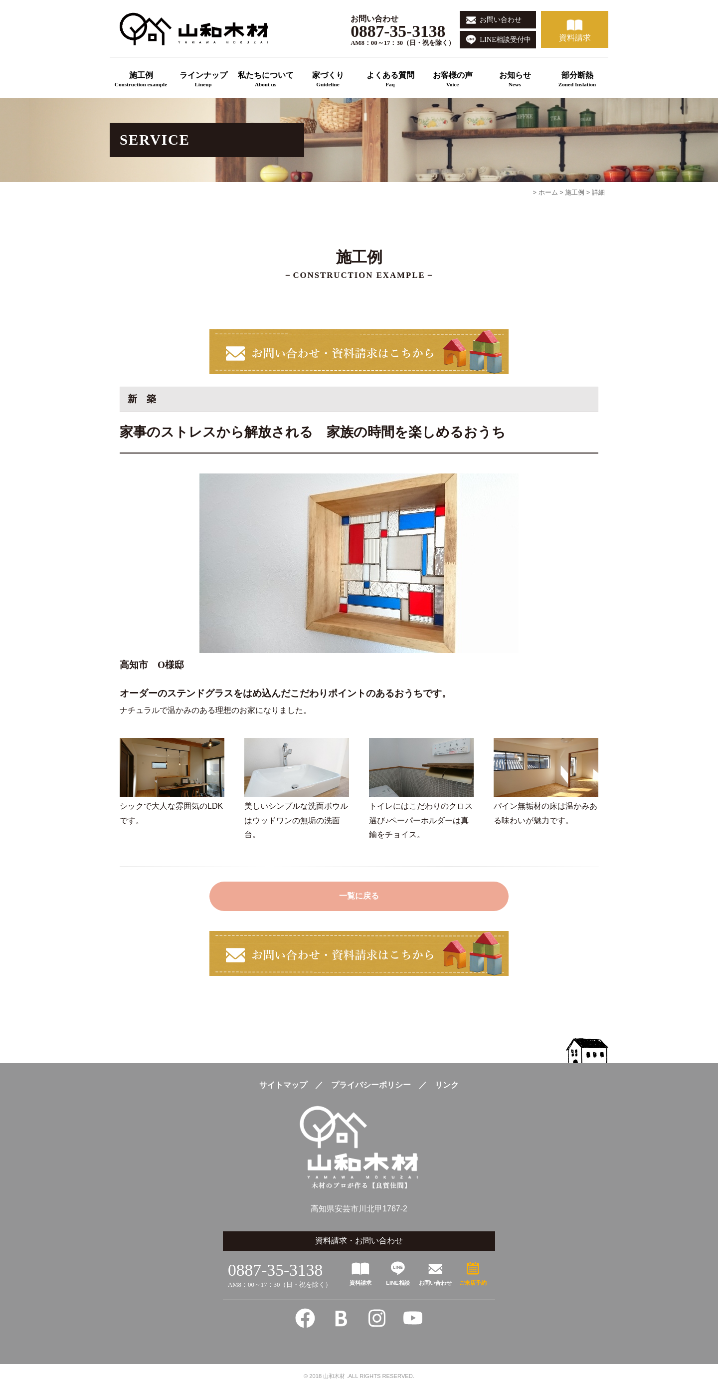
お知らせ (515, 80)
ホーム (548, 192)
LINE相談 (397, 1283)
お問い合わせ (501, 19)
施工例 (141, 80)
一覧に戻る (359, 896)
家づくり (328, 80)
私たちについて (265, 80)
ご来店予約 (473, 1283)
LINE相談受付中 (505, 39)
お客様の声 (452, 80)
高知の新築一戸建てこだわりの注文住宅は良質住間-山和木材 (198, 28)
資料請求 (575, 37)
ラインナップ (203, 80)
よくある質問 (390, 80)
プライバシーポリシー (371, 1085)
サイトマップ (283, 1085)
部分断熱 (577, 80)
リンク (447, 1085)
